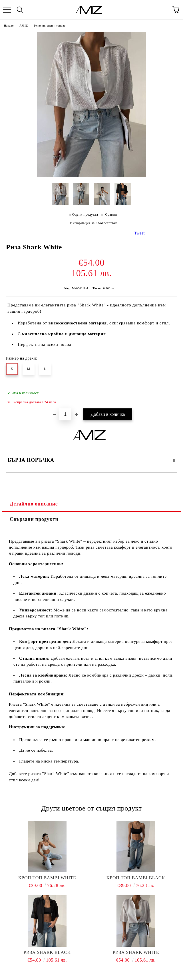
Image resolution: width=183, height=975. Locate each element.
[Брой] (65, 414)
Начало (9, 25)
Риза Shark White (136, 952)
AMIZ (23, 25)
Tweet (139, 233)
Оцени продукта (85, 214)
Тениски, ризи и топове (50, 25)
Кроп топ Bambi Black (135, 877)
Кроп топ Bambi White (47, 877)
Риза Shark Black (47, 952)
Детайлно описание (34, 504)
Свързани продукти (34, 519)
